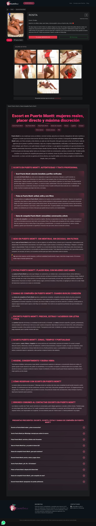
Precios (66, 125)
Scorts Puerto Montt (17, 125)
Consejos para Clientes (79, 3)
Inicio (71, 3)
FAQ (59, 130)
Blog (87, 3)
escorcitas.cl (58, 98)
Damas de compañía (56, 125)
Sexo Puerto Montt (30, 125)
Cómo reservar (39, 130)
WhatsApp (73, 37)
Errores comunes (50, 130)
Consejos (81, 125)
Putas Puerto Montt (43, 125)
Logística (73, 125)
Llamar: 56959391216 (43, 37)
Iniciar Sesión (29, 3)
